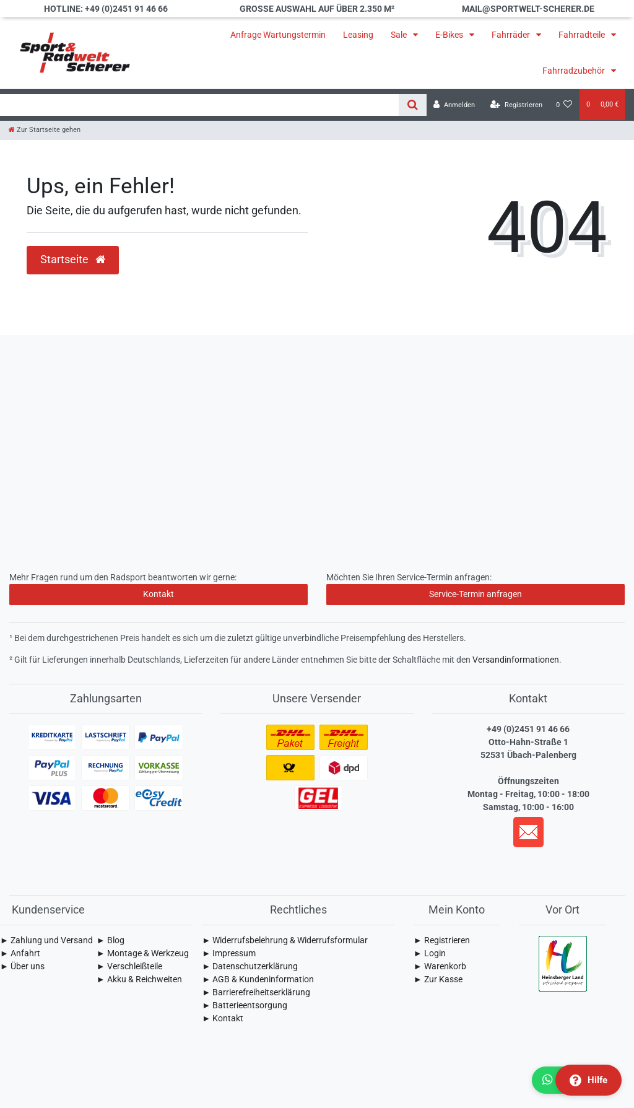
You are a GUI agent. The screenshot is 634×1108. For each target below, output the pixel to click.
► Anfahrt (20, 953)
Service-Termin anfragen (475, 594)
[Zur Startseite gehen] (44, 130)
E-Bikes (450, 35)
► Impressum (229, 953)
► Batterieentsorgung (244, 1005)
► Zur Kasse (438, 979)
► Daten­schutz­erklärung (250, 966)
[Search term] (199, 105)
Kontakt (158, 594)
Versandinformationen (515, 660)
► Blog (110, 940)
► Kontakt (222, 1018)
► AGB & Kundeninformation (258, 979)
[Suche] (413, 105)
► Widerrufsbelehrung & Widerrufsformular (285, 940)
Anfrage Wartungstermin (278, 35)
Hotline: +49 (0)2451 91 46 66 (106, 9)
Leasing (358, 35)
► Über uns (22, 966)
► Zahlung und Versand (46, 940)
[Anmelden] (454, 105)
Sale (400, 35)
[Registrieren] (516, 105)
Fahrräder (512, 35)
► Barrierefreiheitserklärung (256, 992)
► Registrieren (442, 940)
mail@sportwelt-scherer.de (528, 9)
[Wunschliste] (564, 105)
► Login (430, 953)
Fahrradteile (582, 35)
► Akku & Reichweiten (139, 979)
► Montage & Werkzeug (143, 953)
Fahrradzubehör (574, 71)
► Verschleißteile (129, 966)
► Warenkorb (440, 966)
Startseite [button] (72, 259)
